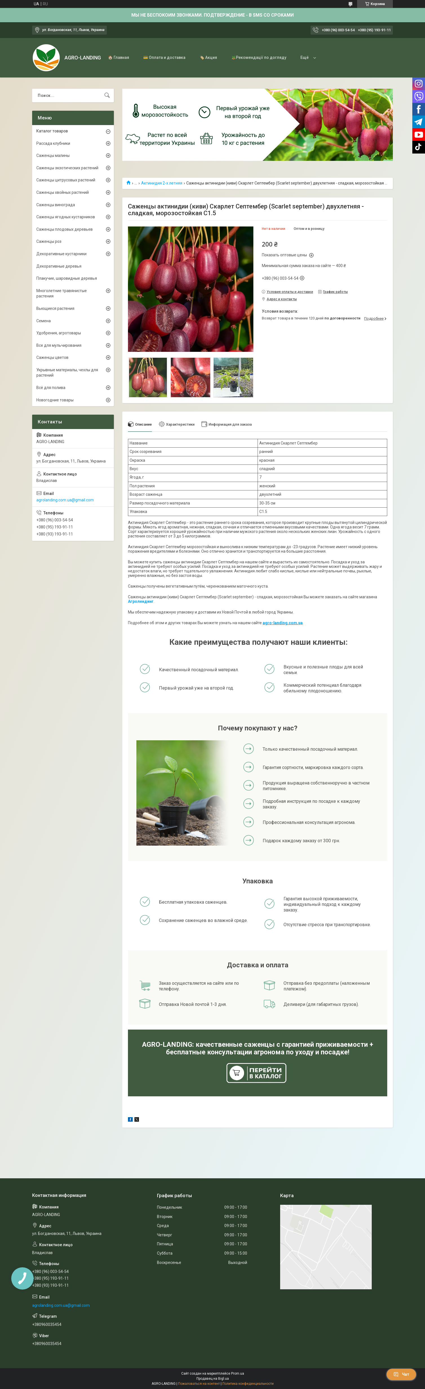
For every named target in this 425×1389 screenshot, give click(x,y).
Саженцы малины (53, 155)
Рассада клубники (53, 143)
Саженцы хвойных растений (62, 192)
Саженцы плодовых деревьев (64, 229)
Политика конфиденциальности (248, 1384)
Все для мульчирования (58, 345)
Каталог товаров (52, 131)
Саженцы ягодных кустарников (65, 217)
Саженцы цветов (52, 357)
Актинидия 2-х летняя (161, 183)
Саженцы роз (48, 241)
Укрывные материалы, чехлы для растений (67, 373)
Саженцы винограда (55, 205)
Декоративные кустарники (61, 254)
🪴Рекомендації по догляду (258, 57)
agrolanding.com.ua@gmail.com (65, 500)
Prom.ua (237, 1373)
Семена (43, 321)
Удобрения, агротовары (58, 333)
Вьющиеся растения (55, 308)
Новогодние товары (55, 400)
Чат (401, 1374)
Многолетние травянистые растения (61, 293)
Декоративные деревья (58, 266)
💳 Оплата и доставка (164, 57)
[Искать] (107, 95)
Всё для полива (50, 387)
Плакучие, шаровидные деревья (66, 278)
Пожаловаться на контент (199, 1384)
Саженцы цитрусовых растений (65, 180)
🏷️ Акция (208, 57)
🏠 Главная (118, 57)
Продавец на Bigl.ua (212, 1379)
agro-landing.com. (280, 623)
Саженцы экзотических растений (67, 168)
